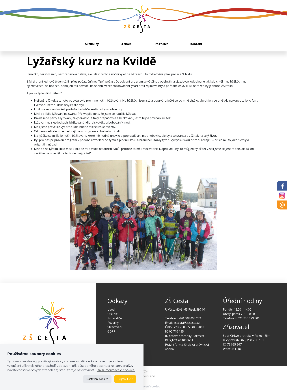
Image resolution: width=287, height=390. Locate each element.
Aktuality (92, 44)
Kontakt (196, 44)
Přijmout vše (125, 379)
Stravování (114, 327)
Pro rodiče (161, 44)
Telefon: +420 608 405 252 (183, 318)
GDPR (111, 331)
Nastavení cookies (97, 379)
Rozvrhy (113, 323)
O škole (126, 44)
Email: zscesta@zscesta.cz (182, 323)
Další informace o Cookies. (116, 370)
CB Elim (235, 349)
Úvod (111, 309)
